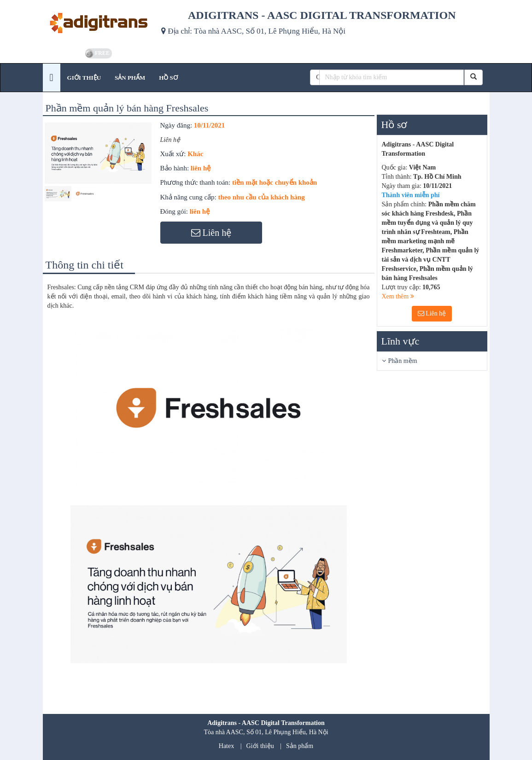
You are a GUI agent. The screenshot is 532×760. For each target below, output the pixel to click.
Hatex (226, 745)
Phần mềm (402, 360)
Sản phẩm (299, 745)
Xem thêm (398, 296)
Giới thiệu (260, 745)
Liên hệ (432, 313)
